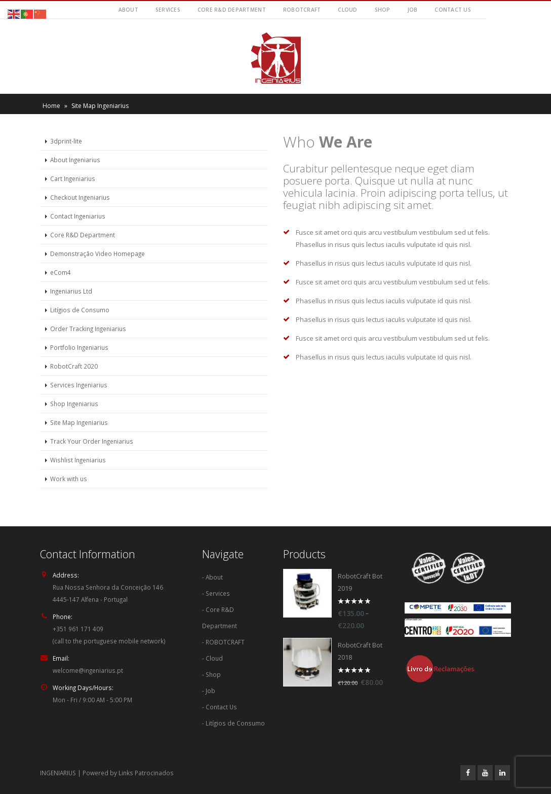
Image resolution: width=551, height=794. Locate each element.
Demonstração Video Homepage (97, 253)
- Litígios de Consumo (233, 723)
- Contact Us (219, 707)
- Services (216, 593)
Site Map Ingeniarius (79, 422)
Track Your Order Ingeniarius (91, 441)
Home (51, 105)
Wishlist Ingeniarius (78, 460)
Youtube (485, 772)
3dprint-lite (66, 141)
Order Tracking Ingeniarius (88, 328)
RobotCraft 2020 (74, 366)
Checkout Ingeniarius (80, 197)
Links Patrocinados (146, 773)
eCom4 (60, 272)
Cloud (347, 9)
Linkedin (502, 772)
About (128, 9)
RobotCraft (302, 9)
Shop (382, 9)
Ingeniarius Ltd (71, 291)
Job (413, 9)
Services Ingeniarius (78, 385)
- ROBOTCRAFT (223, 642)
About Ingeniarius (75, 160)
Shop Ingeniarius (74, 404)
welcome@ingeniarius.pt (88, 670)
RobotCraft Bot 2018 (360, 651)
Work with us (68, 479)
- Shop (211, 674)
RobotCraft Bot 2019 (360, 582)
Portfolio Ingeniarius (79, 347)
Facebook (468, 772)
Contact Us (453, 9)
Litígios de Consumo (79, 310)
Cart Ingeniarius (72, 178)
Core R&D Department (232, 9)
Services (167, 9)
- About (212, 577)
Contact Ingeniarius (77, 216)
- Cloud (212, 658)
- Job (208, 691)
